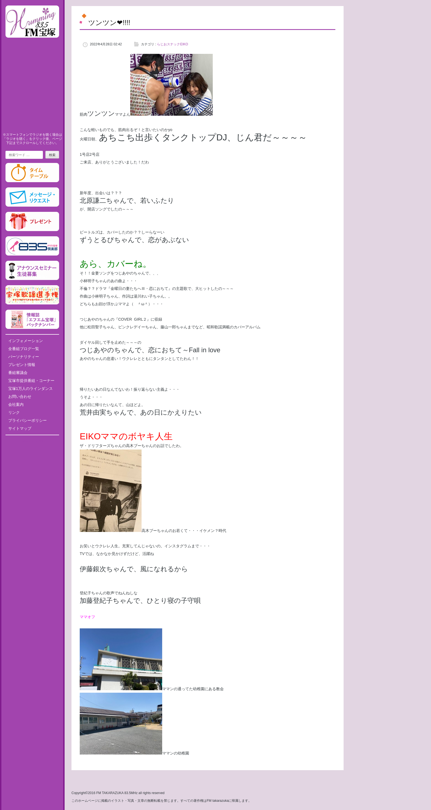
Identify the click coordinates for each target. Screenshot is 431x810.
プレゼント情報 (21, 364)
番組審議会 (17, 372)
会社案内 (16, 404)
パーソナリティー (23, 356)
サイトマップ (19, 428)
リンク (14, 412)
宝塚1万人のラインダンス (30, 388)
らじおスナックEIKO (172, 44)
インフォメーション (25, 341)
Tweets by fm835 (32, 441)
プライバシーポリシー (27, 420)
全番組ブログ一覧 (23, 348)
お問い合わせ (19, 396)
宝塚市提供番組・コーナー (31, 380)
